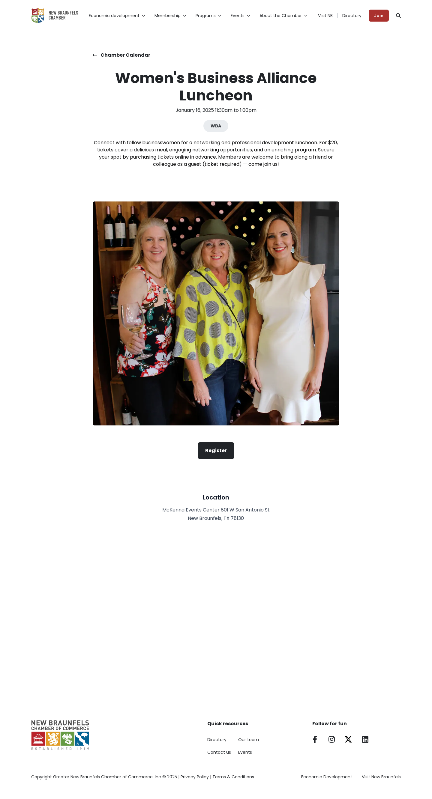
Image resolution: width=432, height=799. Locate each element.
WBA (216, 126)
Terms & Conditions (233, 777)
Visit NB (325, 16)
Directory (352, 16)
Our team (248, 740)
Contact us (219, 752)
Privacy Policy (195, 777)
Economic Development (326, 777)
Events (245, 752)
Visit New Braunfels (381, 777)
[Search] (398, 15)
